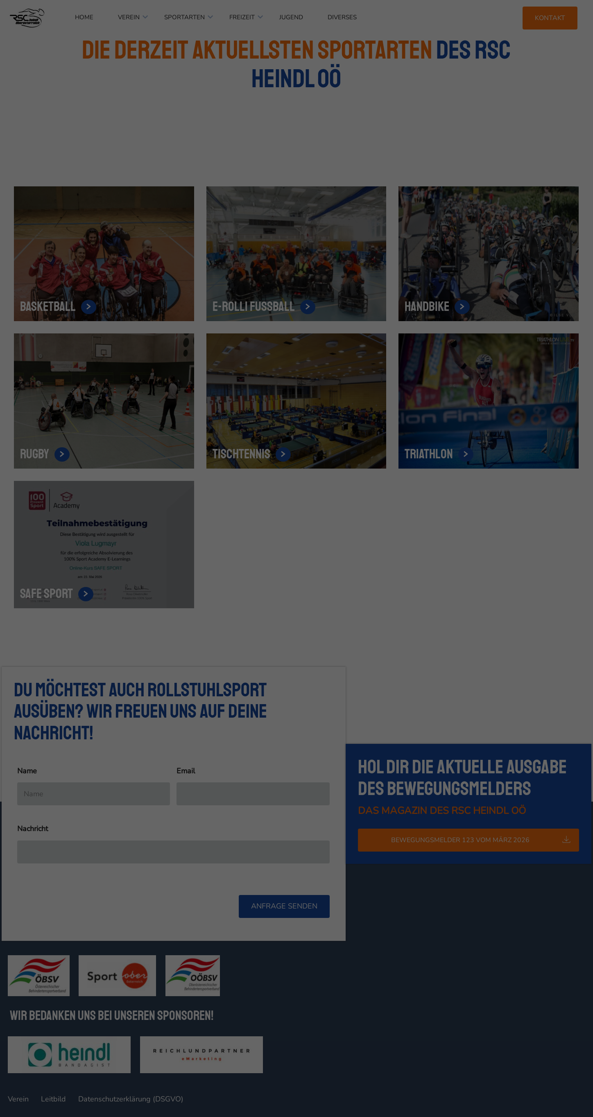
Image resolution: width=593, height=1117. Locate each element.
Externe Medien (372, 123)
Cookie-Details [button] (272, 218)
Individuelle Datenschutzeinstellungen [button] (297, 200)
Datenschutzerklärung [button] (313, 218)
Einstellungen (207, 104)
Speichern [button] (296, 176)
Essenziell (208, 123)
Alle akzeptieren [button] (296, 151)
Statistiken (286, 123)
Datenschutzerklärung (254, 96)
